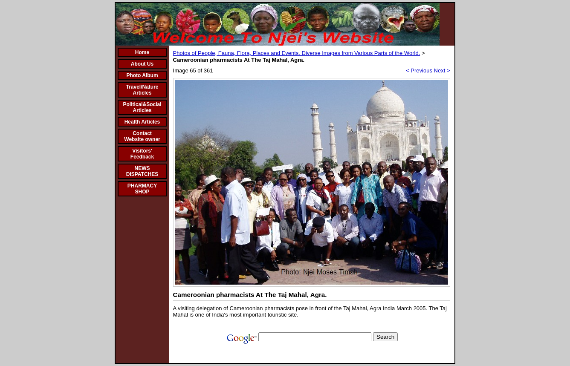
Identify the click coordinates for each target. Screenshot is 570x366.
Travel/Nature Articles (142, 90)
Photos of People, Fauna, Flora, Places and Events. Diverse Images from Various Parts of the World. (296, 53)
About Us (142, 64)
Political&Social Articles (142, 107)
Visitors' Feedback (142, 154)
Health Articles (142, 122)
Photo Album (142, 75)
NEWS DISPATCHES (142, 171)
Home (142, 52)
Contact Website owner (142, 136)
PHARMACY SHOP (142, 189)
